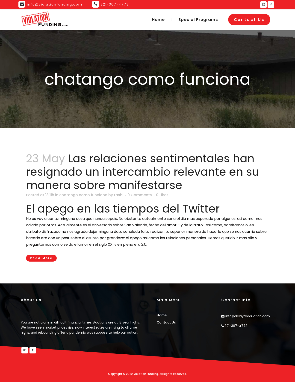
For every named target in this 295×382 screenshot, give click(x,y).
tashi (118, 195)
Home (162, 315)
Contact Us (249, 19)
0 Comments (139, 195)
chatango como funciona (83, 195)
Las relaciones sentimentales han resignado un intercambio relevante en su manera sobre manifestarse (142, 172)
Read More (41, 258)
